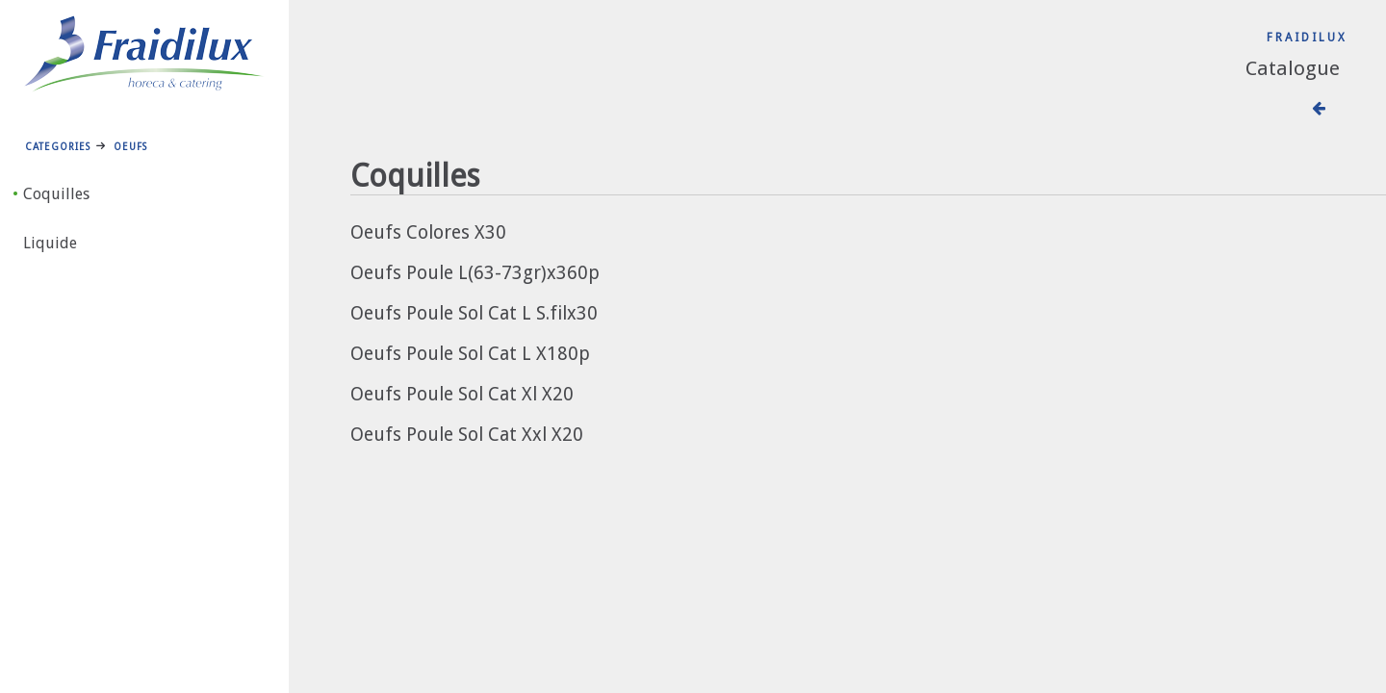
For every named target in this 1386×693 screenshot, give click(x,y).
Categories (57, 146)
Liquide (50, 243)
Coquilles (56, 194)
